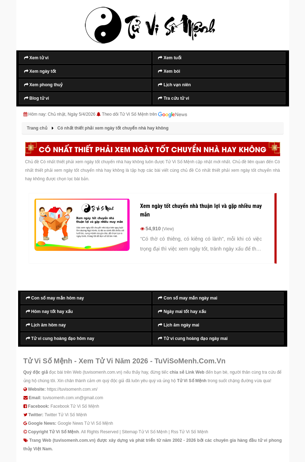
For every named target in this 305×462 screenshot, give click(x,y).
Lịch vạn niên (174, 84)
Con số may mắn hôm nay (55, 298)
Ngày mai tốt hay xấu (182, 311)
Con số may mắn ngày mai (187, 298)
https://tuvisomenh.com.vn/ (72, 389)
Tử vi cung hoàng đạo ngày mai (193, 338)
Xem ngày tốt (40, 71)
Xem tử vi (36, 57)
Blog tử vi (36, 98)
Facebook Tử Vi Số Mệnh (74, 406)
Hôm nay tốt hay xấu (49, 311)
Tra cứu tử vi (173, 98)
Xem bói (169, 71)
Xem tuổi (169, 57)
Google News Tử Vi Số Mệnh (85, 423)
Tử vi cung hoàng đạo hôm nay (60, 338)
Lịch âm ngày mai (178, 325)
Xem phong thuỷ (43, 84)
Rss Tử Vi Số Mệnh (189, 431)
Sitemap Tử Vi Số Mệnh (144, 431)
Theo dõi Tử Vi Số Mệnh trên (144, 114)
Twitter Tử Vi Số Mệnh (65, 414)
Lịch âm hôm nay (46, 325)
